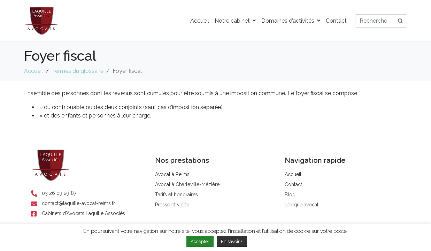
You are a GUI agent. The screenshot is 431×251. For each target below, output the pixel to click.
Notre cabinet (235, 20)
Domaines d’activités (290, 20)
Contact (336, 20)
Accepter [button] (200, 241)
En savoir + (232, 241)
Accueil (199, 20)
